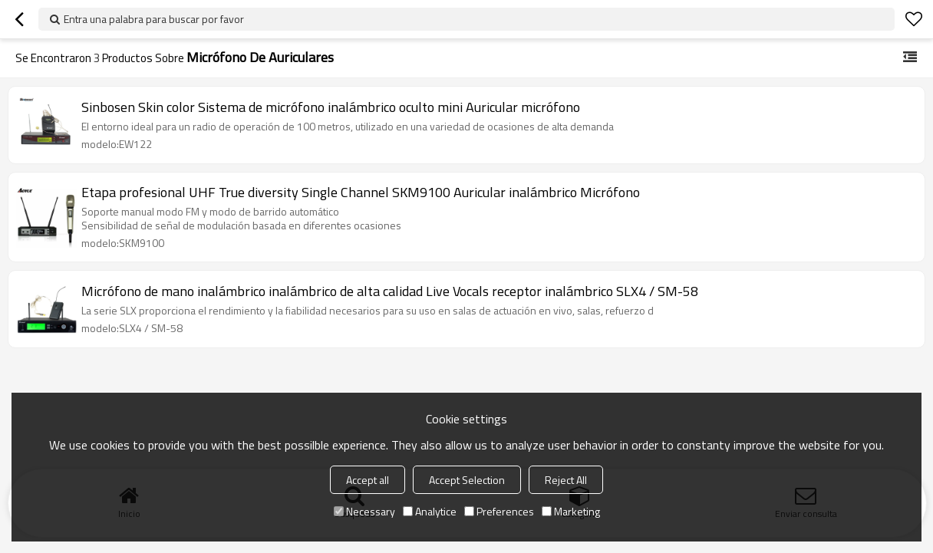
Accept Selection (467, 480)
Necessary (364, 511)
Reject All (566, 480)
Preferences (499, 511)
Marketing (571, 511)
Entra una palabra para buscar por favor (154, 19)
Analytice (430, 511)
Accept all (367, 480)
